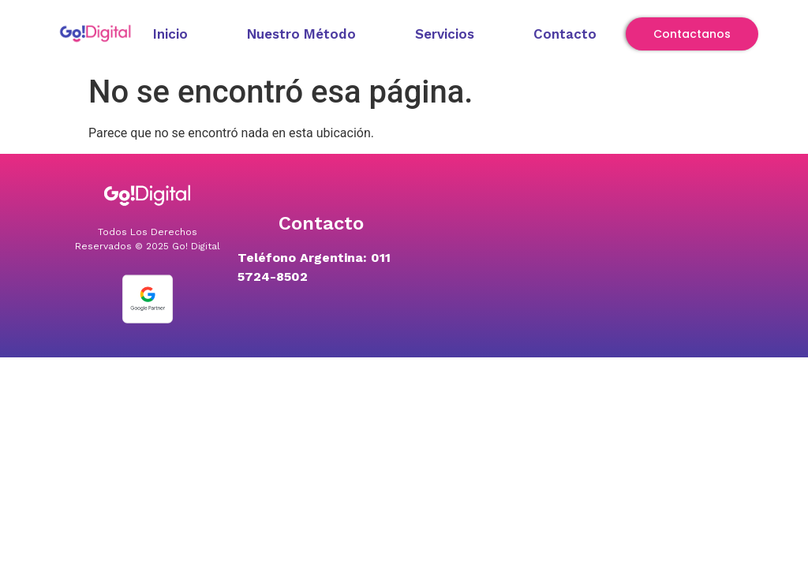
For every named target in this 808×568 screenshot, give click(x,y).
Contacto (565, 34)
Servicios (444, 34)
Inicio (170, 34)
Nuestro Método (301, 34)
